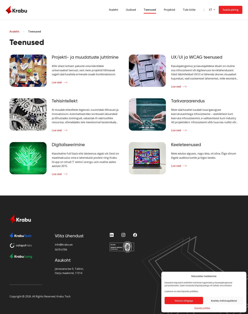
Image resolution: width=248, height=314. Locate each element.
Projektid (169, 9)
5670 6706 (61, 249)
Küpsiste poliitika (202, 308)
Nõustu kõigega (184, 300)
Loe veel (57, 82)
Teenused (150, 9)
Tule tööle (189, 9)
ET (211, 9)
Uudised (131, 9)
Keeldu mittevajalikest (224, 300)
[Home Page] (16, 10)
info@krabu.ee (64, 244)
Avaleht (113, 9)
